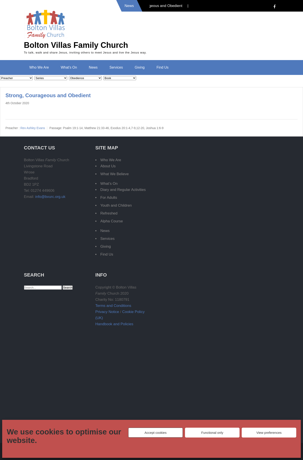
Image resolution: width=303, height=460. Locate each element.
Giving (140, 67)
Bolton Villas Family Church (76, 45)
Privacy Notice (107, 312)
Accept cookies (156, 432)
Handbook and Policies (114, 324)
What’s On (69, 67)
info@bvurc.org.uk (50, 197)
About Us (108, 166)
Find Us (162, 67)
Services (116, 67)
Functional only (212, 432)
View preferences (269, 432)
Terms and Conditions (113, 306)
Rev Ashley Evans (32, 128)
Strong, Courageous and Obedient (48, 95)
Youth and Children (116, 205)
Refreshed (108, 213)
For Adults (108, 197)
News (93, 67)
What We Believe (114, 174)
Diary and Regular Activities (123, 190)
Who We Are (39, 67)
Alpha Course (111, 221)
